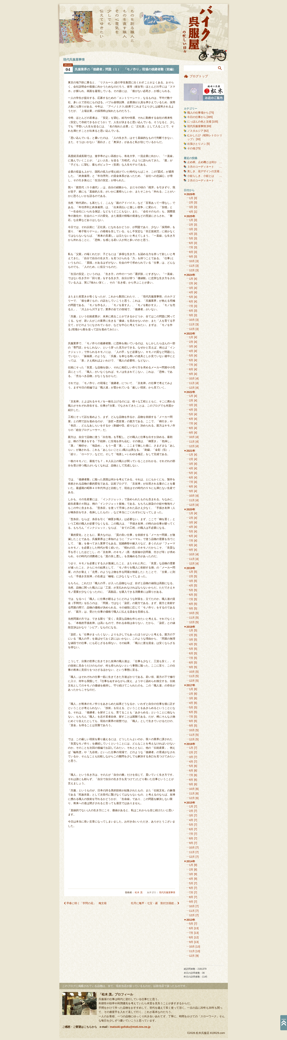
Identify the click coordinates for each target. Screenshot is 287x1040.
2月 (191, 202)
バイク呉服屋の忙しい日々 (198, 30)
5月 (191, 238)
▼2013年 (189, 919)
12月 (192, 270)
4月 (191, 211)
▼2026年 (189, 194)
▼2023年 (189, 333)
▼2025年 (189, 216)
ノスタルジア (195, 130)
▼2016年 (189, 743)
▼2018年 (189, 626)
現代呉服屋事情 (167, 892)
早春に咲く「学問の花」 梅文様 (86, 903)
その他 (191, 148)
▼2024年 (189, 274)
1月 (191, 198)
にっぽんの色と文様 (199, 121)
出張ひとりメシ (196, 143)
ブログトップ (199, 76)
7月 (191, 247)
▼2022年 (189, 392)
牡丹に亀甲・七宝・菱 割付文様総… (154, 903)
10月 (192, 261)
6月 (191, 242)
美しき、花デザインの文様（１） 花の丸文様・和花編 (222, 171)
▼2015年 (189, 802)
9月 (191, 256)
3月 (191, 207)
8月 (191, 251)
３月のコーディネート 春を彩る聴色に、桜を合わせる (222, 166)
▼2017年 (189, 685)
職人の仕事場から (198, 112)
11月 (192, 265)
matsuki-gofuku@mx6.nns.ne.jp (130, 1026)
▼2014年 (189, 861)
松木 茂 (138, 892)
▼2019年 (189, 568)
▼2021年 (189, 450)
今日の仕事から (196, 117)
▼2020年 (189, 509)
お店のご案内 (204, 92)
